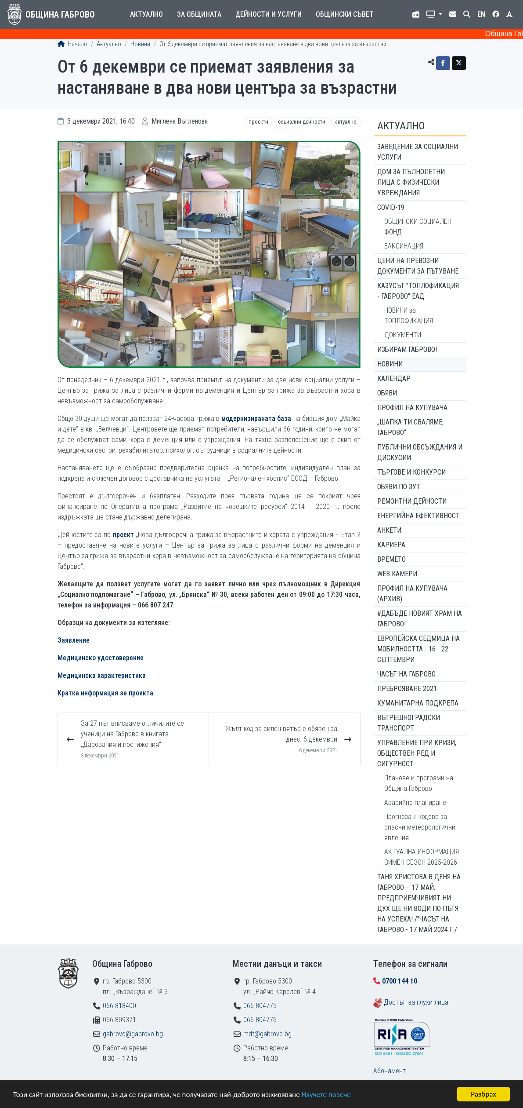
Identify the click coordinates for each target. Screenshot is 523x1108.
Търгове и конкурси (411, 472)
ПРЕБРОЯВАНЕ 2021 (407, 688)
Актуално (146, 14)
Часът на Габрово (406, 674)
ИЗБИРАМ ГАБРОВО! (407, 349)
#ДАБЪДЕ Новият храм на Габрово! (419, 618)
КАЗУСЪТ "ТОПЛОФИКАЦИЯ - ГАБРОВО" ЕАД (418, 291)
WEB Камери (397, 574)
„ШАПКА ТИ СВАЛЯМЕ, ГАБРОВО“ (410, 427)
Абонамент (389, 1071)
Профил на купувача (412, 407)
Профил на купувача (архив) (412, 593)
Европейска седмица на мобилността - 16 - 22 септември (418, 649)
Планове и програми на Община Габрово (418, 783)
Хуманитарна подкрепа (417, 703)
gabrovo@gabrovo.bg (133, 1034)
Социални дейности (301, 121)
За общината (199, 14)
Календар (394, 378)
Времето (391, 559)
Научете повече (325, 1094)
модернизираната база (256, 418)
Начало (72, 44)
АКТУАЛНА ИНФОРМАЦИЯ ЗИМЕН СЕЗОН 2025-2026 (421, 857)
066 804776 (260, 1020)
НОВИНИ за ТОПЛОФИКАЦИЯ (408, 315)
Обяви (387, 393)
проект (123, 534)
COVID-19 (390, 207)
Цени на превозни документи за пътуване (417, 265)
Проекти (258, 121)
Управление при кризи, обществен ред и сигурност (416, 753)
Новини (140, 44)
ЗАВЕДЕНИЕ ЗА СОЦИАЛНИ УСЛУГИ (417, 152)
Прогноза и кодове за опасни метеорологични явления (419, 827)
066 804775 (260, 1006)
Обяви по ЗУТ (398, 487)
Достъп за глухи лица (416, 1002)
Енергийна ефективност (418, 516)
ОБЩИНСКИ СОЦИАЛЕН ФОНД (417, 226)
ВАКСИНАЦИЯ (403, 246)
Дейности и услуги (268, 14)
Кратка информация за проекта (105, 693)
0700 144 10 (399, 981)
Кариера (391, 545)
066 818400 (119, 1006)
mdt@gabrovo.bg (267, 1034)
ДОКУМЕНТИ (402, 335)
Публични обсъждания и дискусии (419, 452)
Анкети (389, 530)
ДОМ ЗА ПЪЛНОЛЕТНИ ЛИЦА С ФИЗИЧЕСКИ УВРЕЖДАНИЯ (411, 182)
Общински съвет (345, 14)
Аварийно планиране (415, 802)
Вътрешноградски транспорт (408, 722)
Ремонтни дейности (412, 501)
